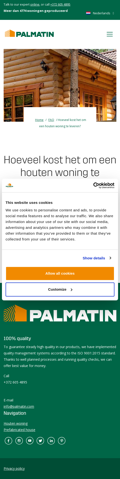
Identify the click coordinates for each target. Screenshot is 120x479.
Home (39, 120)
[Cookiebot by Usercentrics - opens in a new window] (93, 185)
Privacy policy (14, 468)
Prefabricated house (19, 429)
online (34, 4)
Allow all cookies (60, 273)
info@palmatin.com (19, 406)
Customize (60, 289)
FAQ (51, 120)
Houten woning (16, 423)
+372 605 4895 (60, 4)
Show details (94, 258)
